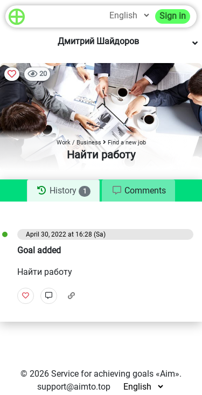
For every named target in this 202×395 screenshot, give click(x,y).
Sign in (172, 16)
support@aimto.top (73, 387)
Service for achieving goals (102, 374)
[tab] (63, 190)
